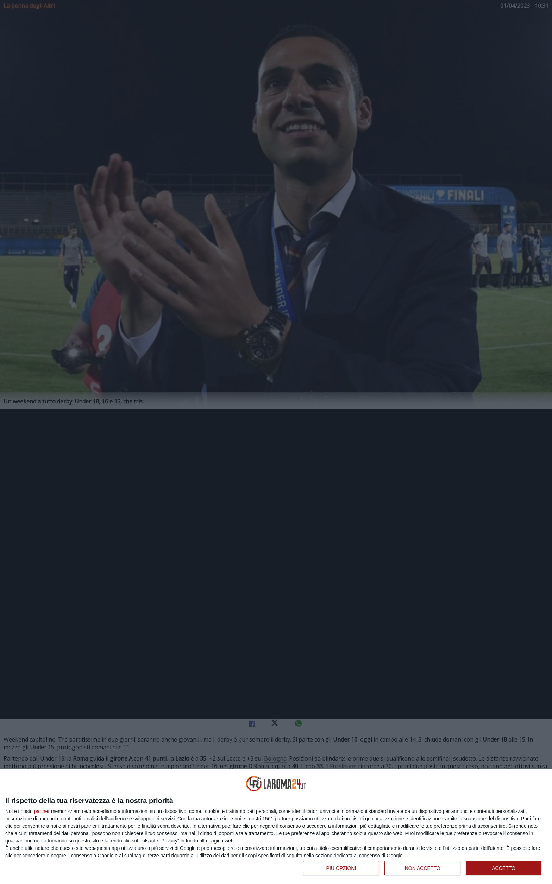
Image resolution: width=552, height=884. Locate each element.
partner (42, 811)
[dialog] (276, 826)
